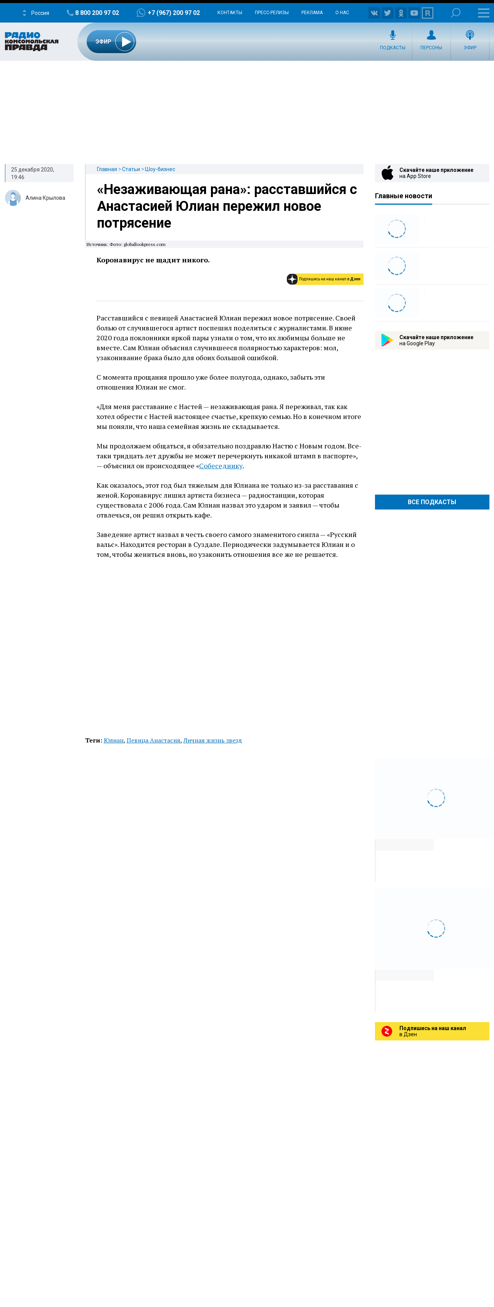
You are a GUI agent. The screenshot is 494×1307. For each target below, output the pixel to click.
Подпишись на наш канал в (329, 279)
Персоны (431, 47)
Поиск (455, 13)
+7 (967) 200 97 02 (174, 12)
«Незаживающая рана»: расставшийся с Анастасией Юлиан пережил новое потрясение (227, 206)
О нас (342, 12)
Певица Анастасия (153, 740)
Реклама (312, 12)
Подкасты (392, 47)
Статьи (131, 169)
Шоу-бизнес (160, 169)
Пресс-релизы (272, 12)
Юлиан (114, 740)
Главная (107, 169)
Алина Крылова (45, 198)
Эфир (469, 47)
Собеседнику (221, 465)
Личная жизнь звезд (212, 740)
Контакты (229, 12)
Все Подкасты (432, 502)
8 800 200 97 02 (97, 12)
